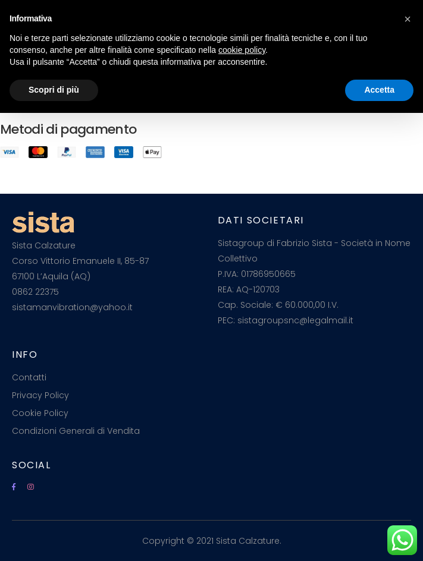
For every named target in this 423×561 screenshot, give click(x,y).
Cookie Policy (40, 413)
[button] (407, 19)
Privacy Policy (40, 395)
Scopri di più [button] (54, 89)
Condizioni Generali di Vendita (76, 431)
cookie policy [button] (241, 50)
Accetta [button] (379, 89)
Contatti (29, 377)
